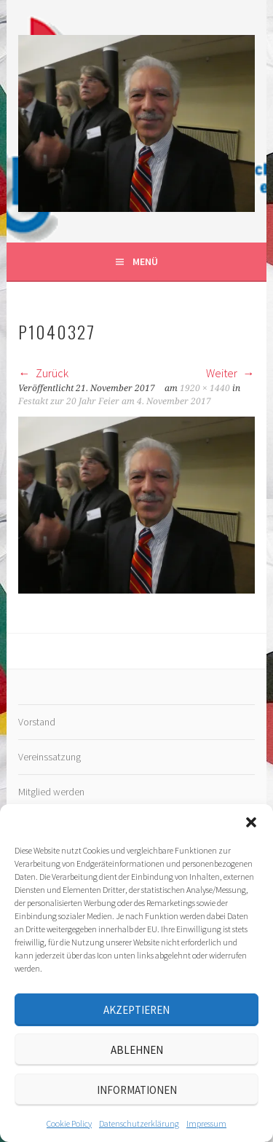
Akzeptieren (136, 1010)
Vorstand (36, 721)
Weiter (230, 373)
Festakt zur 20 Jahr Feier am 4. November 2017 (114, 401)
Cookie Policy (69, 1123)
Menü (145, 261)
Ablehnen (137, 1050)
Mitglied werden (51, 791)
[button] (251, 822)
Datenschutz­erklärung (139, 1123)
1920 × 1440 (205, 388)
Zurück (43, 373)
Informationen (137, 1090)
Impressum (206, 1123)
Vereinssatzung (49, 756)
